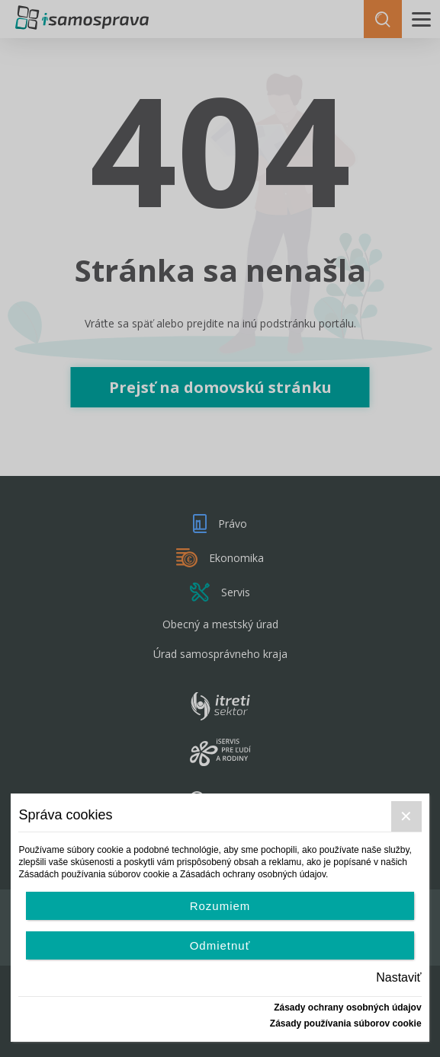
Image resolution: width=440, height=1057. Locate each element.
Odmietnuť (220, 945)
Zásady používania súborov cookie (346, 1023)
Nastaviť (398, 977)
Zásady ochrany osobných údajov (347, 1007)
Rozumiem (220, 905)
